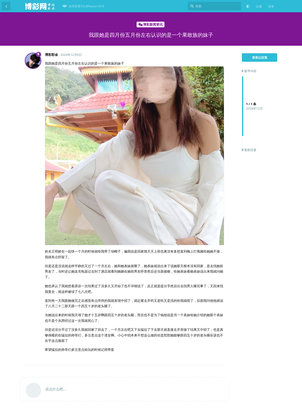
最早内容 (249, 71)
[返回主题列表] (6, 6)
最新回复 (249, 150)
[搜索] (214, 6)
